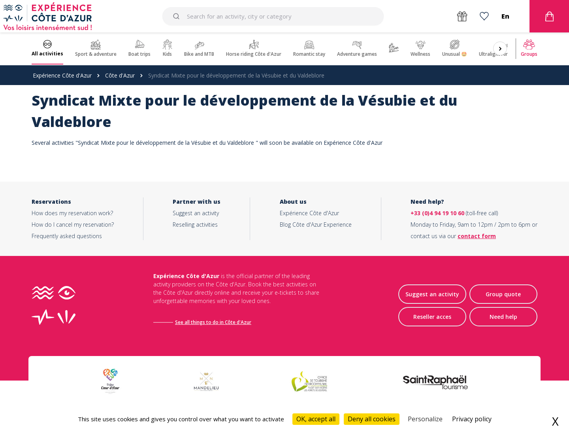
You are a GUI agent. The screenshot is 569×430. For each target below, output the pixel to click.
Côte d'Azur (120, 75)
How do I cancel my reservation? (73, 224)
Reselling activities (195, 224)
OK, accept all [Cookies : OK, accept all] (315, 419)
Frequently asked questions (67, 236)
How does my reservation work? (72, 213)
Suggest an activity (196, 213)
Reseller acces (432, 317)
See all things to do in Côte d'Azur (214, 322)
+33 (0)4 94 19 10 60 (437, 213)
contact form (477, 236)
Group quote (503, 294)
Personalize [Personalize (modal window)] (425, 419)
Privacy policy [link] (472, 419)
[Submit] (177, 16)
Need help (503, 317)
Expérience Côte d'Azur (62, 75)
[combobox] (273, 16)
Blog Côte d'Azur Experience (316, 224)
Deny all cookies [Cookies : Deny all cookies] (372, 419)
